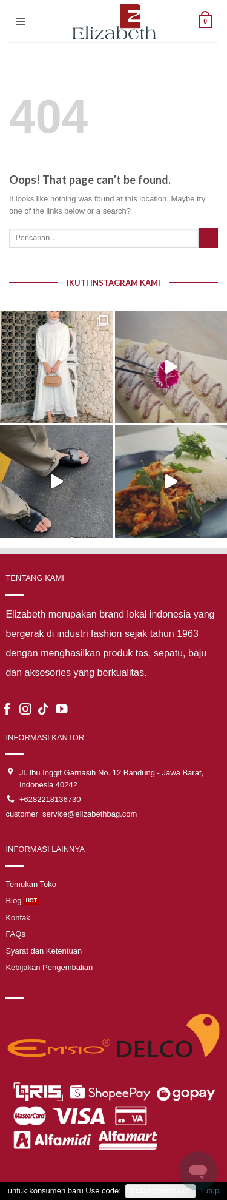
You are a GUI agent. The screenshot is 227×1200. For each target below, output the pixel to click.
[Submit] (208, 238)
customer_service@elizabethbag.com (71, 813)
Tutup (209, 1190)
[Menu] (21, 21)
